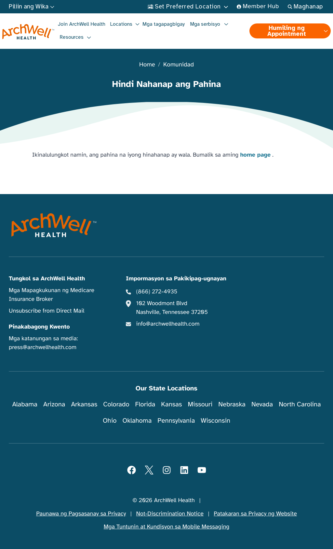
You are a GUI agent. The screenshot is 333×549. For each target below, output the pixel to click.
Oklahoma (137, 420)
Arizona (54, 404)
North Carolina (300, 404)
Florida (145, 404)
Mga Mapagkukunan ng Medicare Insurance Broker (51, 295)
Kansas (171, 404)
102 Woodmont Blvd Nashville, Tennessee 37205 (172, 308)
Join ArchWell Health (81, 24)
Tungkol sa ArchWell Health (47, 278)
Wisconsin (215, 420)
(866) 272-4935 (157, 291)
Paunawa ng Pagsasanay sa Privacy (81, 513)
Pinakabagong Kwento (39, 327)
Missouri (200, 404)
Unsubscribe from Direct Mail (46, 311)
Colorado (116, 404)
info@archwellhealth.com (168, 324)
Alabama (24, 404)
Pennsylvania (176, 420)
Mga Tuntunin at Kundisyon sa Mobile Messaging (167, 526)
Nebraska (232, 404)
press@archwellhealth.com (42, 347)
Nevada (262, 404)
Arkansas (84, 404)
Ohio (110, 420)
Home (147, 65)
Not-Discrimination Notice (170, 513)
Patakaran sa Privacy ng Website (255, 513)
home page (255, 155)
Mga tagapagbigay (163, 24)
